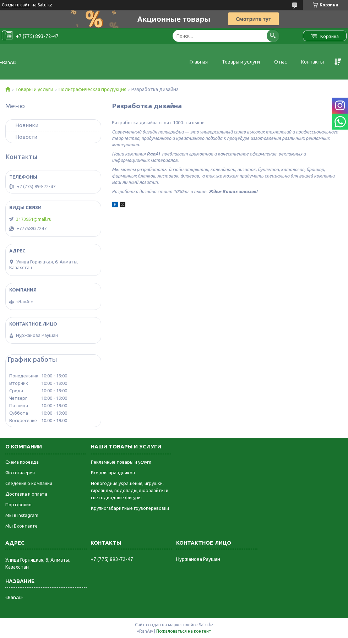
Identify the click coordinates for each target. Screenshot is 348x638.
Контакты (312, 62)
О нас (280, 62)
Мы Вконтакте (21, 525)
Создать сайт (16, 4)
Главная (199, 62)
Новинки (26, 125)
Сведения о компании (28, 483)
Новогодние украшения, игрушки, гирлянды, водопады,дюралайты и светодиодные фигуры (129, 490)
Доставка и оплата (26, 493)
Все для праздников (113, 472)
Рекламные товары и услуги (121, 461)
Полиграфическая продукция (92, 89)
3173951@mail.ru (33, 219)
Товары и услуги (241, 62)
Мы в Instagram (21, 515)
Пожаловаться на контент (183, 631)
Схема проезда (22, 461)
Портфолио (18, 504)
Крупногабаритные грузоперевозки (130, 508)
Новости (26, 137)
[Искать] (273, 35)
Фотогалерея (20, 472)
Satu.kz (206, 624)
